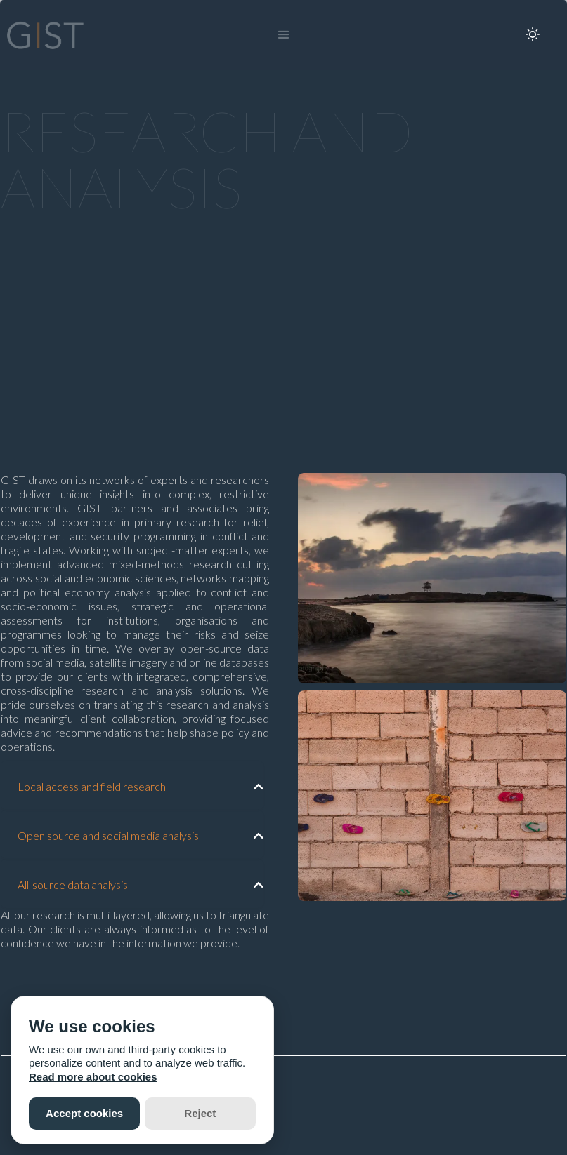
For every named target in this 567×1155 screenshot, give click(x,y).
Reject (200, 1113)
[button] (284, 35)
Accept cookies (84, 1113)
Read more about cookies (93, 1077)
